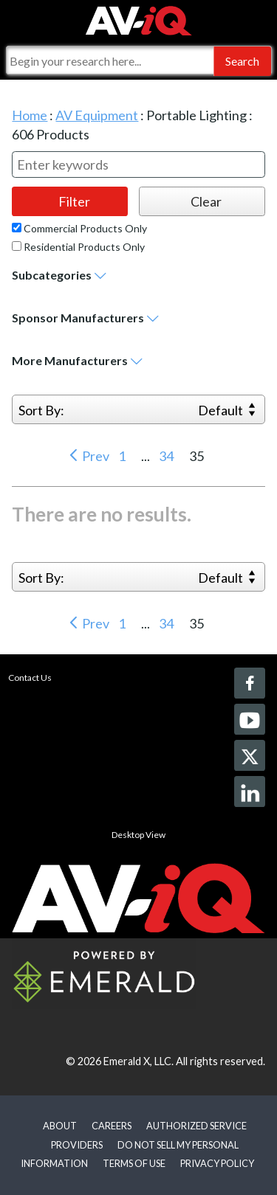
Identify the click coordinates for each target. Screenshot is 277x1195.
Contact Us (30, 677)
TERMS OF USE (134, 1163)
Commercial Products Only (79, 229)
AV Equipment (96, 115)
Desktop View (138, 834)
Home (29, 115)
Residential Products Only (78, 247)
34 (167, 456)
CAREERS (111, 1126)
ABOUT (60, 1126)
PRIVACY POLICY (217, 1163)
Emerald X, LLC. (138, 1061)
